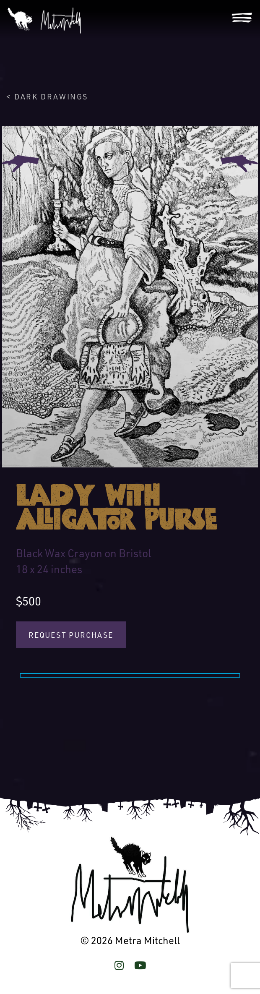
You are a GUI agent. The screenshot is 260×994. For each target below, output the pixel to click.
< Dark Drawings (47, 96)
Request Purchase (71, 634)
